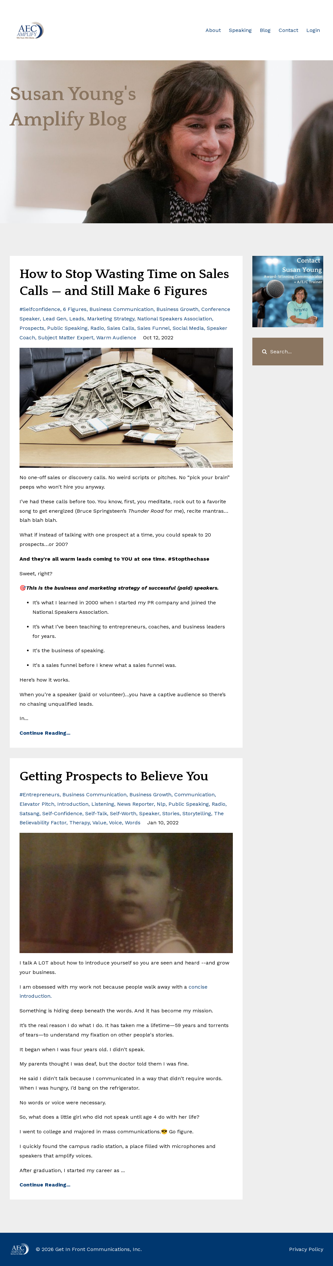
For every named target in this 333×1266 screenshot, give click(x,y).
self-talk (96, 813)
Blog (265, 30)
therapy (79, 822)
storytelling (196, 813)
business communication (121, 309)
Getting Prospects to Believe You (114, 776)
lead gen (54, 319)
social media (188, 328)
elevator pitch (37, 804)
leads (76, 319)
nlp (161, 804)
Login (313, 30)
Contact (288, 30)
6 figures (75, 309)
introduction (72, 804)
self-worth (123, 813)
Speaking (240, 30)
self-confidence (62, 813)
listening (102, 804)
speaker (149, 813)
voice (115, 822)
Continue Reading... (45, 733)
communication (194, 794)
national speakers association (174, 319)
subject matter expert (65, 337)
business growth (177, 309)
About (213, 30)
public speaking (67, 328)
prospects (32, 328)
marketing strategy (110, 319)
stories (171, 813)
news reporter (135, 804)
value (99, 822)
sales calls (120, 328)
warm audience (116, 337)
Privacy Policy (306, 1249)
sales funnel (153, 328)
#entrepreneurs (40, 794)
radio (97, 328)
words (132, 822)
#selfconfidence (40, 309)
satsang (29, 813)
